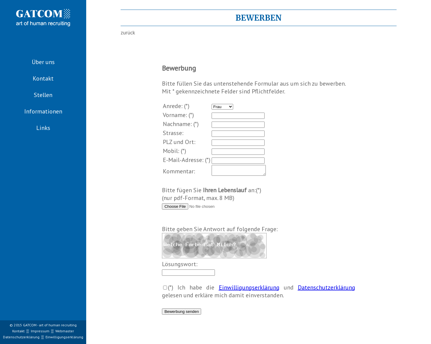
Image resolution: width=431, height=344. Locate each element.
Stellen (43, 95)
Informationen (43, 111)
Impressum (40, 331)
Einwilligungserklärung (249, 289)
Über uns (43, 62)
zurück (128, 32)
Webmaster (64, 331)
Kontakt (43, 78)
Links (43, 128)
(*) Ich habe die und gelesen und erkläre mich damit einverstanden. (258, 293)
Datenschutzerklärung (326, 289)
